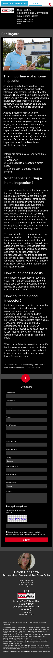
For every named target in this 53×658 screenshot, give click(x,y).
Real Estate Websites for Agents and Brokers (36, 653)
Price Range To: (11, 474)
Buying (10, 508)
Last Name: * (10, 401)
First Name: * (10, 393)
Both (25, 508)
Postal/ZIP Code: (11, 449)
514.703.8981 (28, 19)
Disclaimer (33, 624)
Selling (18, 508)
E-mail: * (9, 409)
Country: (9, 457)
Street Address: (11, 425)
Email (19, 23)
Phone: (8, 417)
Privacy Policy (23, 624)
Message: (9, 491)
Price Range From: (12, 466)
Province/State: (11, 441)
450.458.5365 (28, 21)
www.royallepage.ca (10, 624)
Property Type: (11, 482)
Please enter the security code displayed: (15, 513)
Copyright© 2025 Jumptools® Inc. (13, 653)
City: (7, 433)
